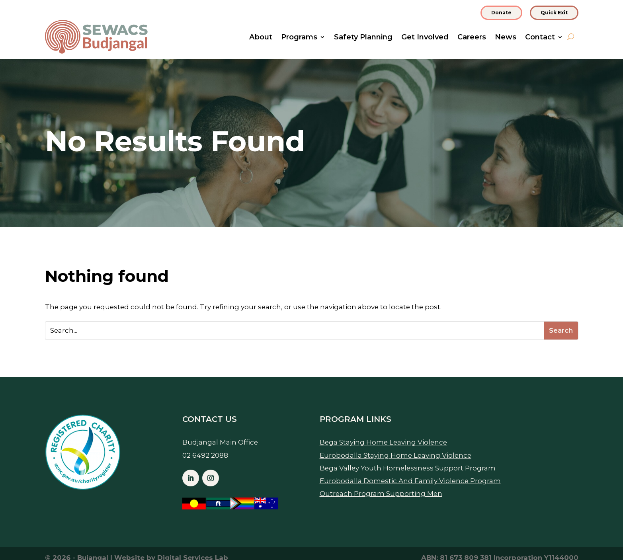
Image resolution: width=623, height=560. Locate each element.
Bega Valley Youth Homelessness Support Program (408, 468)
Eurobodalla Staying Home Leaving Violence (395, 455)
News (505, 37)
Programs (299, 37)
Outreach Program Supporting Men (381, 494)
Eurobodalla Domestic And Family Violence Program (410, 481)
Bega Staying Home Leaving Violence (383, 442)
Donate (501, 13)
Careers (471, 37)
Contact (540, 37)
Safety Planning (363, 37)
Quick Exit (554, 13)
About (260, 37)
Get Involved (425, 37)
